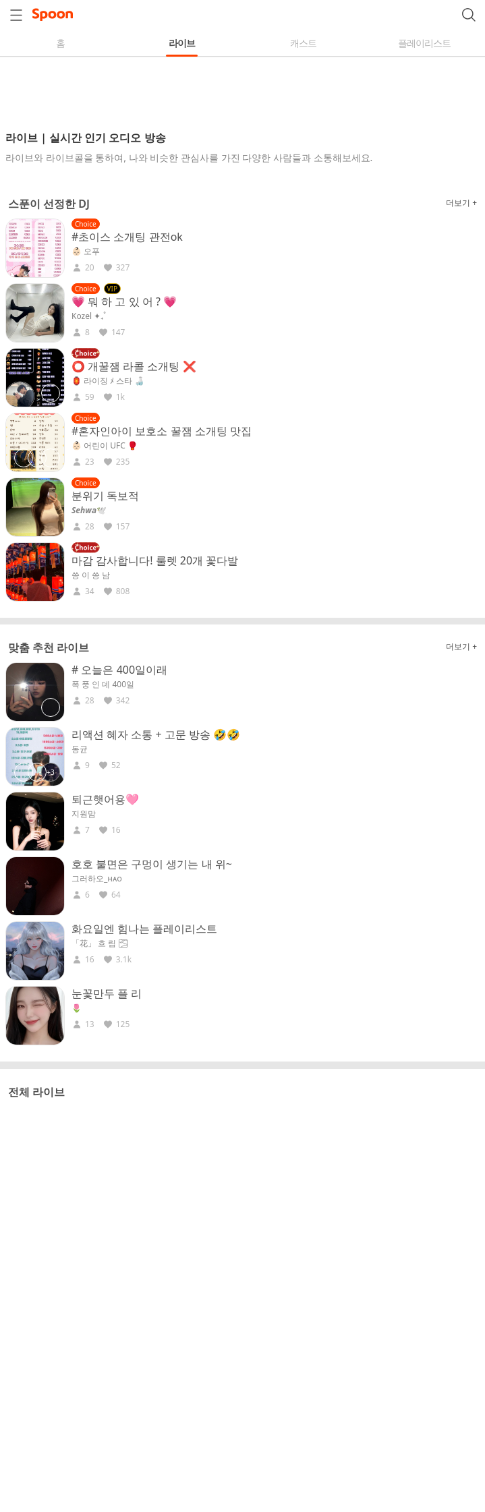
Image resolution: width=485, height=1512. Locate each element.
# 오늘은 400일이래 (119, 669)
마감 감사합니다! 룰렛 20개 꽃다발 (155, 560)
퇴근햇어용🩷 (105, 799)
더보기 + (461, 202)
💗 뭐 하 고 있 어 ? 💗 (124, 301)
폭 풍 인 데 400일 (103, 684)
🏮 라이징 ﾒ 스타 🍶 (108, 381)
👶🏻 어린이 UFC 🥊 (105, 445)
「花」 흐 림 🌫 (100, 943)
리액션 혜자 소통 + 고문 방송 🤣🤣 (156, 734)
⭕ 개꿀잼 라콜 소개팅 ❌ (134, 366)
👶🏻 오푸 (86, 251)
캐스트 (303, 42)
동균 (80, 749)
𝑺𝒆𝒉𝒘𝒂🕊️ (89, 510)
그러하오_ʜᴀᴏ (97, 878)
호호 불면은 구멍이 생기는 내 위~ (152, 863)
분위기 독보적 (105, 495)
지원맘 (84, 814)
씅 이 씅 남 (91, 575)
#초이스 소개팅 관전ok (127, 236)
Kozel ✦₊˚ (89, 316)
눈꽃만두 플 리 (107, 993)
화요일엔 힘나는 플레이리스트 (144, 928)
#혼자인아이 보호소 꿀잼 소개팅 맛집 (162, 431)
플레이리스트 (424, 42)
